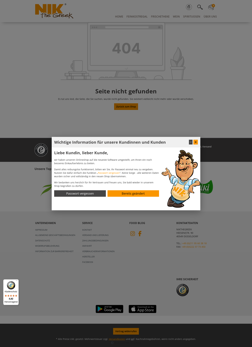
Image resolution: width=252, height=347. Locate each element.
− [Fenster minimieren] (191, 142)
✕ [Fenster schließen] (195, 142)
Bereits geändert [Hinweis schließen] (133, 193)
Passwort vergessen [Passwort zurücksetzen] (80, 193)
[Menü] (17, 281)
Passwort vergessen (109, 172)
